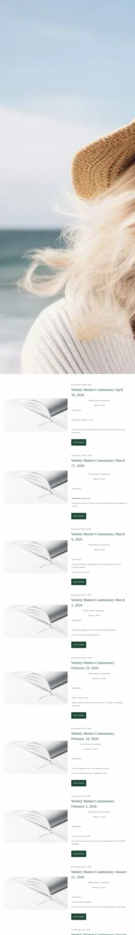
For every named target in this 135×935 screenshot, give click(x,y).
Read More (78, 442)
